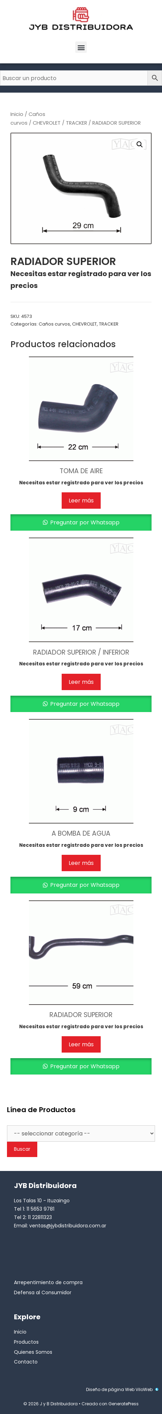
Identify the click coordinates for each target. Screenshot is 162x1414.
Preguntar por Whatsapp (84, 522)
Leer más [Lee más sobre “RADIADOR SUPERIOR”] (81, 1044)
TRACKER (76, 122)
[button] (81, 47)
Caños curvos (54, 324)
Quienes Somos (33, 1352)
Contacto (26, 1361)
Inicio (16, 114)
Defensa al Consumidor (42, 1292)
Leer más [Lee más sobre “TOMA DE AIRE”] (81, 501)
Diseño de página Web (110, 1389)
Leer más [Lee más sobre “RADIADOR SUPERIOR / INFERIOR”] (81, 682)
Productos (26, 1341)
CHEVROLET (47, 122)
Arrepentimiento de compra (48, 1282)
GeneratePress (123, 1404)
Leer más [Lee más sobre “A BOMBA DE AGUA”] (81, 863)
